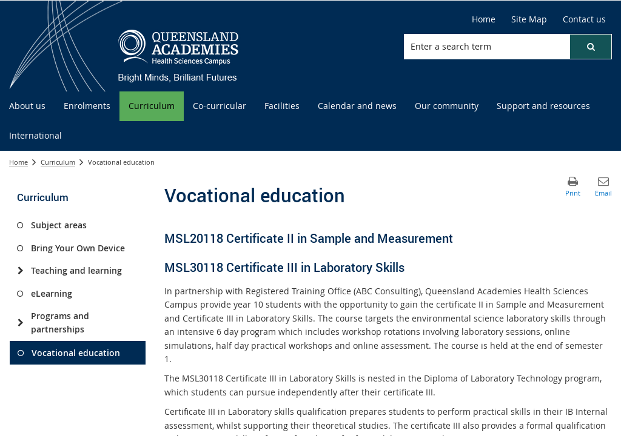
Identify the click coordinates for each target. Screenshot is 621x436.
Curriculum (58, 162)
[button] (590, 47)
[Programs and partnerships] (20, 322)
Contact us (584, 19)
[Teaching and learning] (20, 271)
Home (483, 19)
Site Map (529, 19)
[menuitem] (27, 106)
